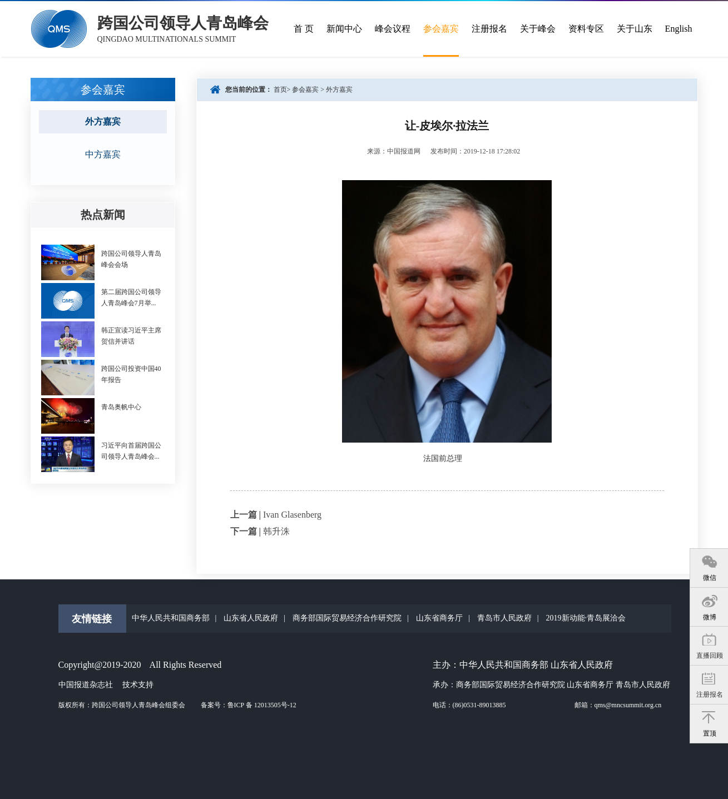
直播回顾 (709, 655)
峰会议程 (392, 28)
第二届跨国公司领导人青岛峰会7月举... (131, 297)
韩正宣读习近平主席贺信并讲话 (131, 335)
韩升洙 (276, 531)
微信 (709, 578)
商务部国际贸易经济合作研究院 (347, 618)
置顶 (709, 733)
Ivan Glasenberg (292, 514)
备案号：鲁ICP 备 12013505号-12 (248, 705)
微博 (709, 617)
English (678, 28)
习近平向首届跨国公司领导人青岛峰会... (131, 450)
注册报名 (709, 694)
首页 (280, 89)
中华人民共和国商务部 (171, 618)
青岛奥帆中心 (121, 407)
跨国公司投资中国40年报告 (131, 374)
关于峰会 (538, 28)
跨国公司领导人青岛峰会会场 (131, 259)
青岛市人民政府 (504, 618)
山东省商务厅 (439, 618)
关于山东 (634, 28)
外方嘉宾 (339, 89)
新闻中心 (344, 28)
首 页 (304, 28)
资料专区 (586, 28)
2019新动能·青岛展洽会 (586, 618)
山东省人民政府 (251, 618)
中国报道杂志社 (85, 685)
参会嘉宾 (441, 28)
